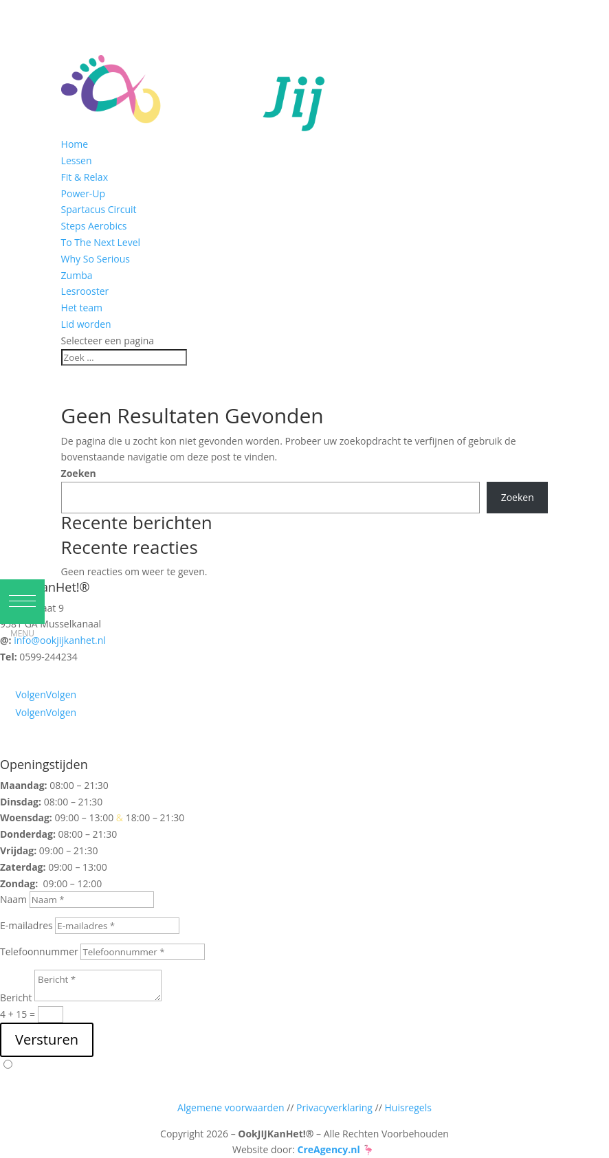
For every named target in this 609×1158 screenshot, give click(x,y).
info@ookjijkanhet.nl (60, 640)
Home (75, 144)
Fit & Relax (84, 176)
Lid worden (86, 324)
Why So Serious (95, 258)
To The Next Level (100, 242)
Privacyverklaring (334, 1107)
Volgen (61, 694)
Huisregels (408, 1107)
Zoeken (78, 473)
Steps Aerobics (94, 225)
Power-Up (83, 193)
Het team (81, 307)
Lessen (76, 160)
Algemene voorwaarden (230, 1107)
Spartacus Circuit (99, 209)
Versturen (46, 1039)
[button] (22, 601)
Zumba (77, 275)
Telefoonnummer (39, 951)
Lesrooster (85, 291)
